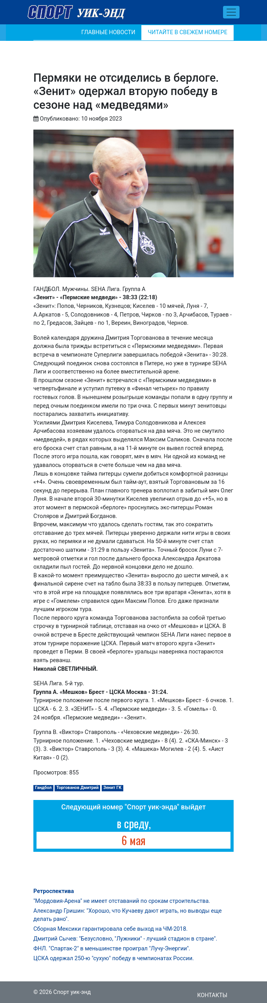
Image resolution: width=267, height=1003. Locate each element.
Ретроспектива (53, 891)
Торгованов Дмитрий (78, 787)
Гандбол (43, 787)
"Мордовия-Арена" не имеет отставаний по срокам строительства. (121, 901)
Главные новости (108, 32)
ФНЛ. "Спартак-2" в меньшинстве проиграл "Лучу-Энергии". (111, 948)
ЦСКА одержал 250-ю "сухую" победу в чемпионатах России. (113, 958)
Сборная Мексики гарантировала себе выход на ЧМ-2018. (110, 929)
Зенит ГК (112, 787)
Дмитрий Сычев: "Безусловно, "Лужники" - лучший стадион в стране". (125, 938)
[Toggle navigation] (231, 12)
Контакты (212, 995)
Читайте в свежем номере (187, 32)
